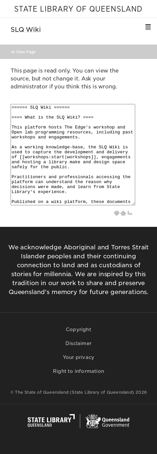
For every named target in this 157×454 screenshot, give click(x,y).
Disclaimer (78, 343)
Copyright (78, 329)
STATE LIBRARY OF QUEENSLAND (78, 9)
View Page (25, 51)
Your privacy (78, 357)
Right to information (78, 371)
